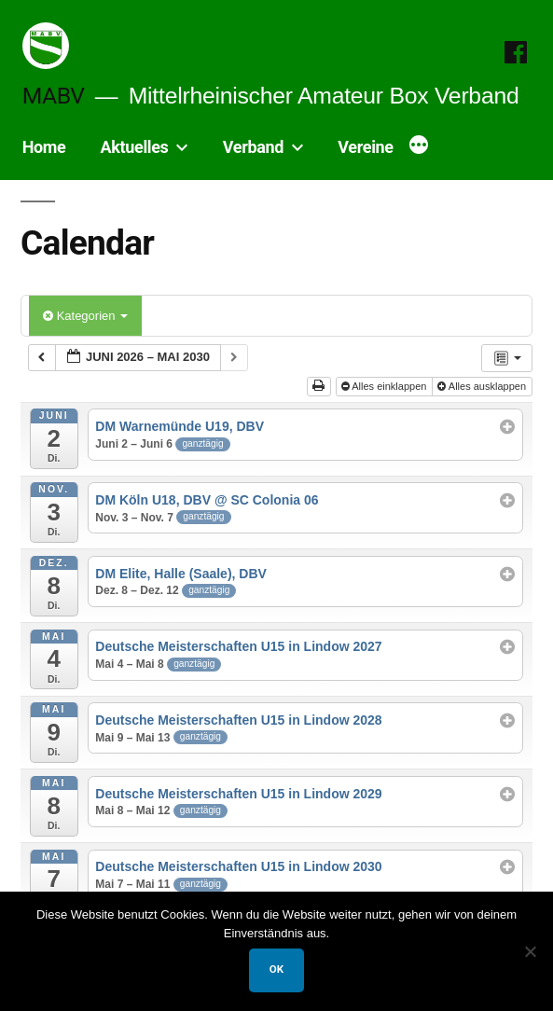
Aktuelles (135, 147)
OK (276, 969)
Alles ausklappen (483, 386)
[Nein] (529, 951)
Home (44, 147)
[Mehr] (419, 146)
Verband (253, 147)
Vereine (365, 147)
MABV (53, 95)
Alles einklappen (385, 386)
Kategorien (85, 316)
